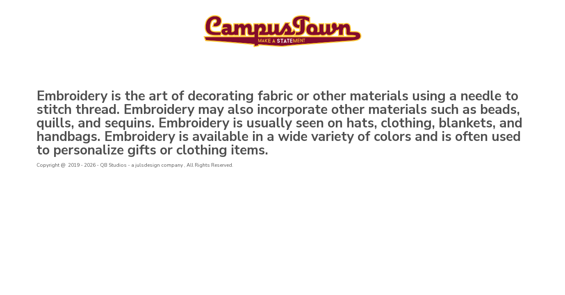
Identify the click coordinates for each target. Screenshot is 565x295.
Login (465, 11)
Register (496, 11)
